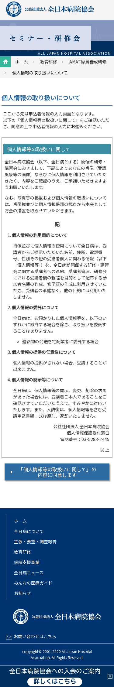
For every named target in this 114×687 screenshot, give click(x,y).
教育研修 (48, 62)
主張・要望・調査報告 (35, 541)
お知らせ (22, 593)
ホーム (21, 62)
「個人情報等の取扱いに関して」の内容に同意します (57, 472)
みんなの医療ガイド (33, 583)
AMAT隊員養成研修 (87, 62)
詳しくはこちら (54, 681)
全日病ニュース (28, 572)
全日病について (29, 531)
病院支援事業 (27, 562)
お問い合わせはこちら (35, 636)
